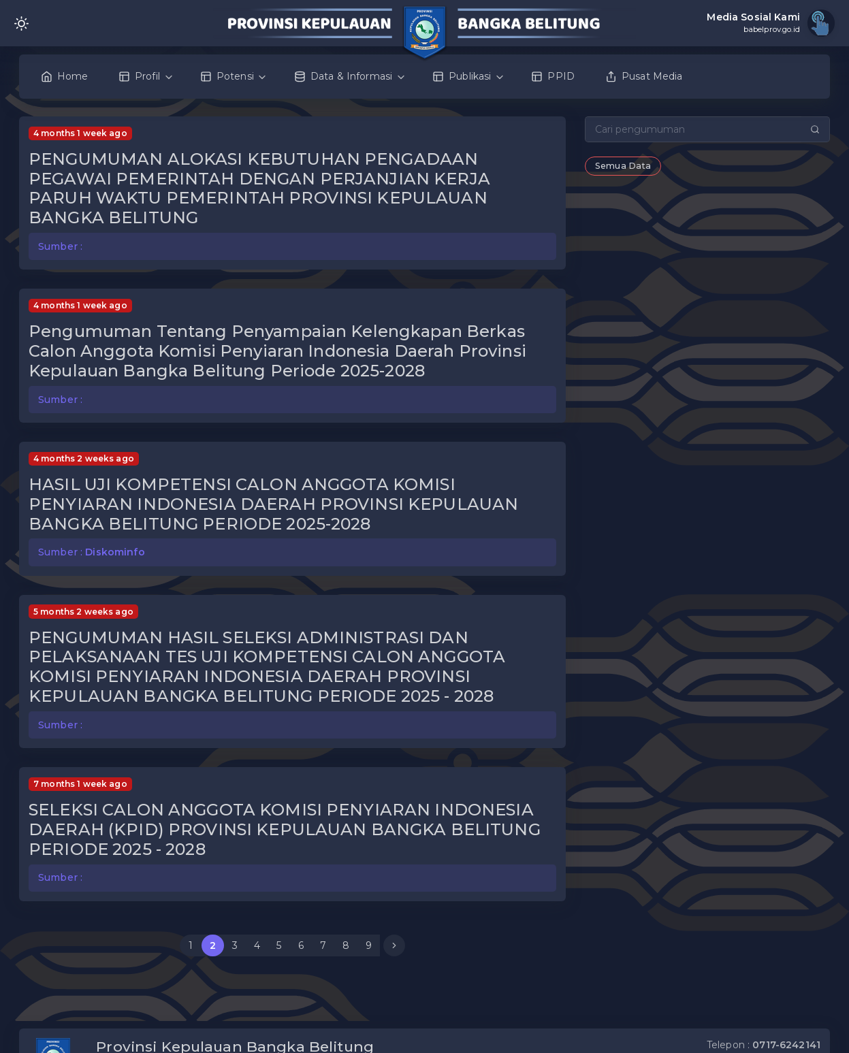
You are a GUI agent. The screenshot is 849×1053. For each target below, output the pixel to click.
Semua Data (623, 166)
